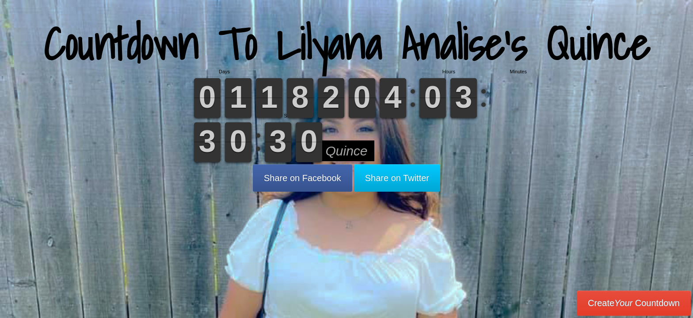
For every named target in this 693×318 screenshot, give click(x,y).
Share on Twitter (397, 178)
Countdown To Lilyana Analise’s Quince (347, 44)
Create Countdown (634, 303)
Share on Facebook (302, 178)
